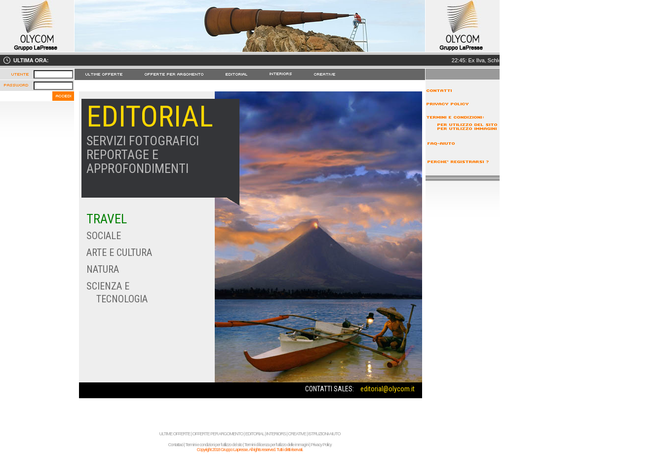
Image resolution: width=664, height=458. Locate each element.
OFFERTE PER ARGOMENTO (218, 433)
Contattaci (176, 444)
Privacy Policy (321, 444)
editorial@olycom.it (387, 389)
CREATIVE (297, 433)
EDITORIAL (254, 433)
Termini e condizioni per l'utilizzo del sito (213, 444)
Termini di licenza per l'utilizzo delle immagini (276, 444)
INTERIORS (276, 433)
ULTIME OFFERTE (175, 433)
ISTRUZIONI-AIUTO (324, 433)
